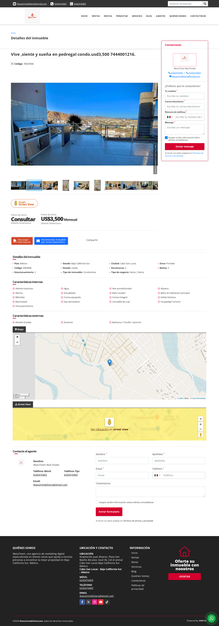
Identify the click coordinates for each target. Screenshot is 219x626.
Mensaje (170, 122)
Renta (134, 562)
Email (100, 468)
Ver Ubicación (100, 429)
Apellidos (158, 454)
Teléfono (158, 468)
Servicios (137, 16)
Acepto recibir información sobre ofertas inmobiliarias (126, 502)
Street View (24, 203)
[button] (155, 72)
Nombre (101, 454)
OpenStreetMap (198, 398)
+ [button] (17, 337)
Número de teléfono (176, 112)
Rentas (108, 16)
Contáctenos (198, 16)
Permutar (122, 16)
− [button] (17, 342)
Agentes (160, 16)
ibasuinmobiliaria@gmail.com (32, 3)
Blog (149, 16)
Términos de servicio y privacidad (138, 520)
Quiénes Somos (177, 16)
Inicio (84, 16)
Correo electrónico (175, 101)
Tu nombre (171, 91)
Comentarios (103, 483)
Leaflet (180, 398)
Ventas (96, 16)
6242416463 (60, 3)
